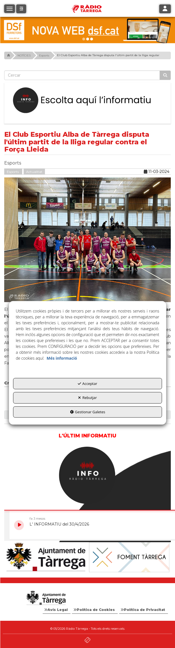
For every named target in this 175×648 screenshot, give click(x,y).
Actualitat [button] (34, 172)
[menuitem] (57, 610)
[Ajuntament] (46, 557)
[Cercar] (165, 75)
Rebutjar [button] (87, 397)
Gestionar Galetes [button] (87, 411)
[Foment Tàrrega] (129, 557)
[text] (82, 75)
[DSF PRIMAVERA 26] (87, 30)
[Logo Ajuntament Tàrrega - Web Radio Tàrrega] (46, 598)
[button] (21, 8)
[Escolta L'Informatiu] (87, 100)
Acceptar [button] (87, 383)
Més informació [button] (62, 358)
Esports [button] (13, 172)
